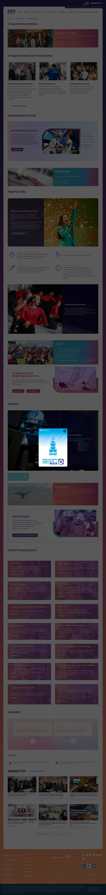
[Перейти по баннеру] (53, 447)
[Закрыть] (64, 431)
